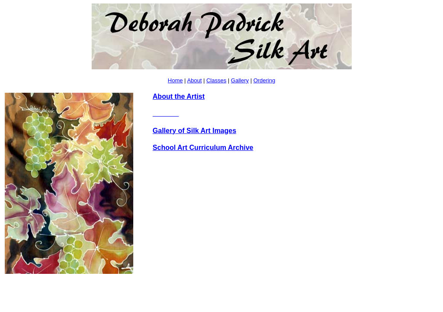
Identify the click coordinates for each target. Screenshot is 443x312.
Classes (216, 80)
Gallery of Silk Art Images (194, 130)
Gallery (240, 80)
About (194, 80)
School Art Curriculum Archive (203, 147)
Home (175, 80)
